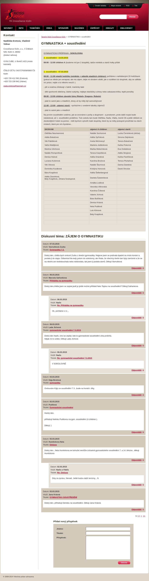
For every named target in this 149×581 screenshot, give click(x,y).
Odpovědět (136, 268)
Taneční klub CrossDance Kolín (53, 37)
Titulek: (60, 533)
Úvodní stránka (100, 6)
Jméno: (60, 529)
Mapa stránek (116, 6)
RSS (127, 6)
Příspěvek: (61, 537)
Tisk (135, 6)
